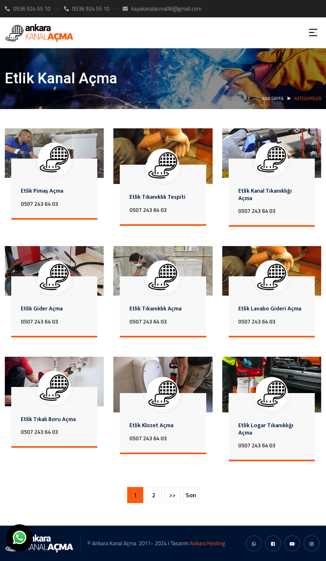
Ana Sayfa (272, 98)
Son (191, 495)
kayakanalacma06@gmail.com (162, 9)
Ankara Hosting (207, 543)
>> (172, 495)
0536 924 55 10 (27, 9)
